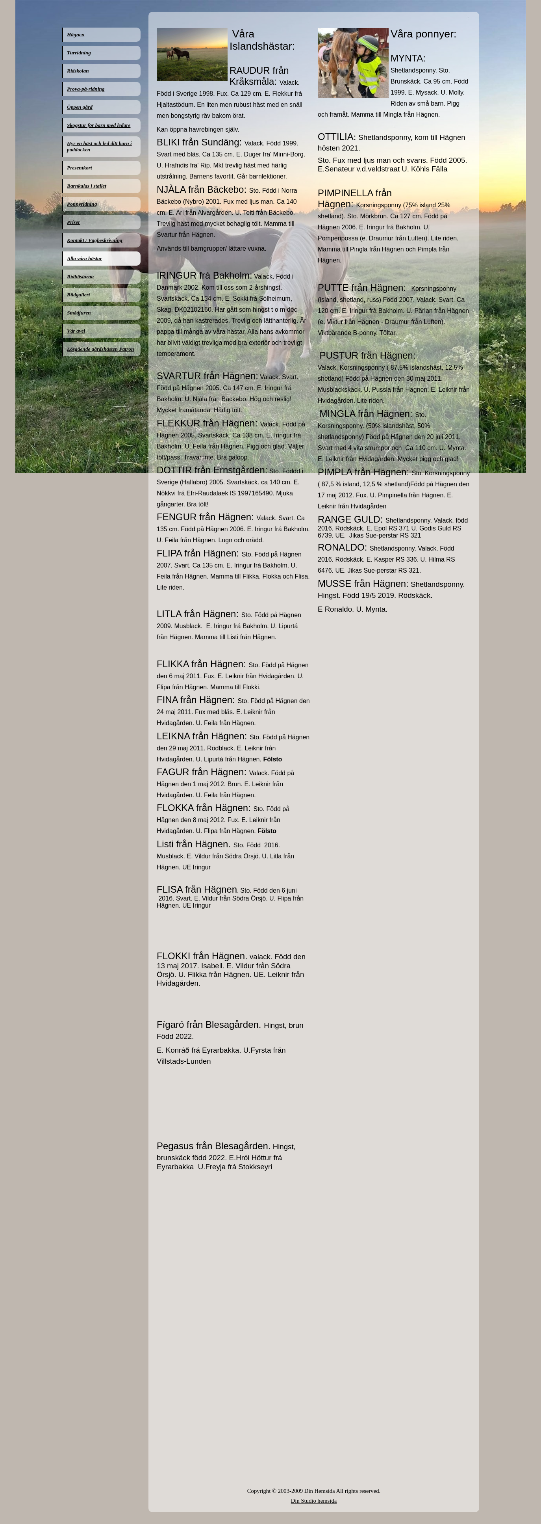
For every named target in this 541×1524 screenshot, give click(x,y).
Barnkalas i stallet (86, 186)
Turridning (79, 53)
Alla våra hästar (84, 258)
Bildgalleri (78, 295)
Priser (73, 222)
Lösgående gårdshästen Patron (100, 349)
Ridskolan (78, 71)
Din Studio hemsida (314, 1501)
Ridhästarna (80, 276)
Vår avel (76, 331)
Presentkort (79, 168)
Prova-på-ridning (86, 89)
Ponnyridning (82, 204)
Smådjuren (79, 313)
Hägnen (75, 34)
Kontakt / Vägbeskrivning (94, 240)
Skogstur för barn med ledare (98, 125)
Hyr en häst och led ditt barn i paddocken (99, 146)
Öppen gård (80, 107)
